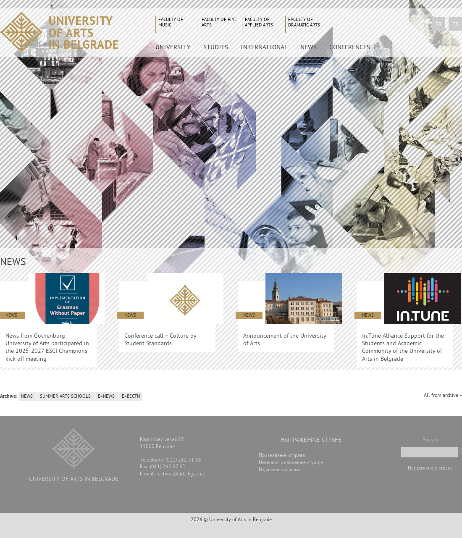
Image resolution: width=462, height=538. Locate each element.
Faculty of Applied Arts (259, 22)
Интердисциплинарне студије (291, 463)
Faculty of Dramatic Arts (304, 22)
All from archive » (443, 396)
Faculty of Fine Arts (219, 22)
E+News (106, 396)
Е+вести (131, 396)
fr (455, 24)
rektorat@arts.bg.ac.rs (180, 474)
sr (439, 24)
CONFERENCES (349, 47)
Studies (215, 47)
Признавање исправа (282, 456)
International (264, 47)
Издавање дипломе (280, 470)
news (27, 396)
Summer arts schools (65, 396)
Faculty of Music (170, 22)
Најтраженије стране (430, 468)
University (173, 47)
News (308, 47)
